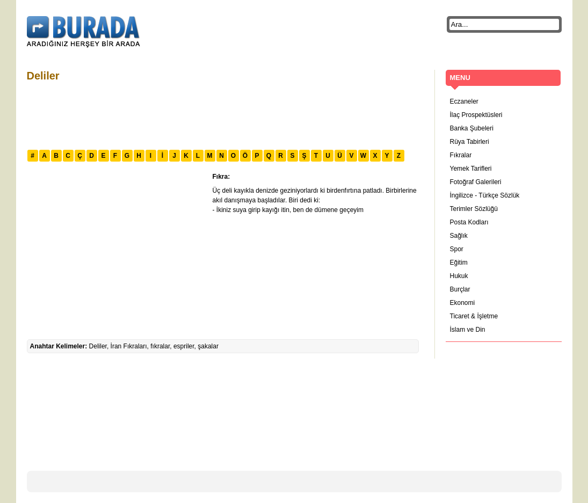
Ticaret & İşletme (474, 316)
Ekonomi (462, 303)
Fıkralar (461, 155)
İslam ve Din (467, 329)
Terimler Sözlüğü (474, 209)
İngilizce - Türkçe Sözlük (485, 195)
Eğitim (459, 262)
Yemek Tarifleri (471, 168)
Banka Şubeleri (471, 128)
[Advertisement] (222, 114)
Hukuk (459, 276)
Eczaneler (464, 101)
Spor (456, 249)
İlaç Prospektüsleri (476, 115)
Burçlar (460, 289)
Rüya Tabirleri (469, 141)
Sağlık (459, 235)
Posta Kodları (469, 222)
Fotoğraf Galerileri (476, 182)
